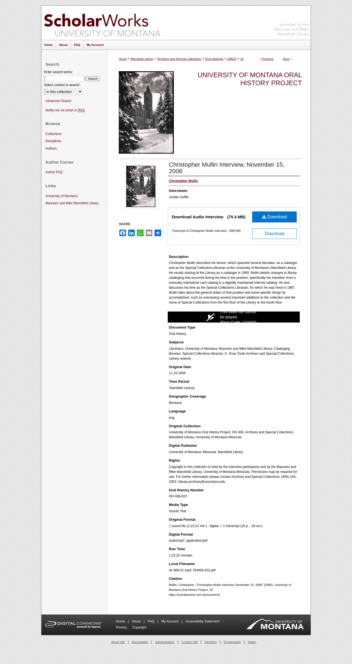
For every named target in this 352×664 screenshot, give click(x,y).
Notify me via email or (65, 110)
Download (274, 216)
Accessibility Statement (202, 621)
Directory (211, 642)
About (137, 621)
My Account (170, 621)
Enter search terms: (58, 72)
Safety (252, 642)
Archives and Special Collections (180, 58)
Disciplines (53, 141)
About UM (118, 642)
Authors (51, 148)
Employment (232, 642)
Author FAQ (54, 172)
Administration (165, 642)
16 (241, 58)
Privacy (122, 627)
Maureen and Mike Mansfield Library (291, 22)
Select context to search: (62, 85)
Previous (268, 58)
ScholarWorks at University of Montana (102, 23)
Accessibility (140, 642)
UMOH (232, 58)
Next (286, 58)
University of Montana (61, 196)
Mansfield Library (142, 58)
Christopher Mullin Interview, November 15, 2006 (227, 168)
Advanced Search (58, 101)
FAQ (151, 621)
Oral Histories (214, 58)
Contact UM (189, 642)
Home (123, 58)
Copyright (139, 627)
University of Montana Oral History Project (250, 79)
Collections (53, 134)
